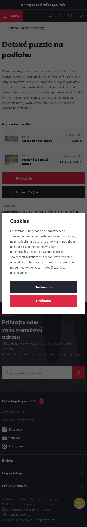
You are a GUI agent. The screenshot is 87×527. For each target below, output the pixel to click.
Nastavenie (43, 287)
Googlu (47, 252)
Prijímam (43, 301)
